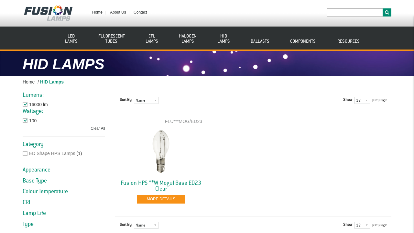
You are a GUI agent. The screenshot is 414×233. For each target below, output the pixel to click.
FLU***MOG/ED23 (183, 121)
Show (347, 100)
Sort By (126, 100)
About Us (118, 12)
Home (97, 12)
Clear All (98, 128)
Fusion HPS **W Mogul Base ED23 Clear (161, 186)
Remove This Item (47, 104)
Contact (140, 12)
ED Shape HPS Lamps (52, 153)
